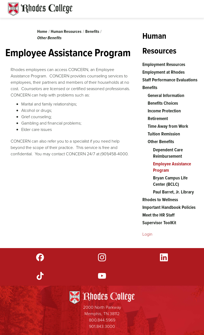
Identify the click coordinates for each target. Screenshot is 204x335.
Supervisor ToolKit (159, 222)
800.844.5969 (102, 320)
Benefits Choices (163, 103)
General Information (166, 95)
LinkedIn (164, 257)
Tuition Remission (164, 133)
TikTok (40, 276)
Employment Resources (163, 64)
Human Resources (66, 31)
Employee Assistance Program (172, 167)
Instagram (102, 257)
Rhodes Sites (40, 9)
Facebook (40, 257)
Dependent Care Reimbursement (168, 153)
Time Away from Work (168, 126)
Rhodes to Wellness (160, 199)
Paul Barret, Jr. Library (173, 191)
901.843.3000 (102, 326)
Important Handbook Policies (169, 207)
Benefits (92, 31)
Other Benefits (49, 38)
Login (147, 234)
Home (42, 31)
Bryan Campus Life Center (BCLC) (170, 181)
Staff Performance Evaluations (169, 79)
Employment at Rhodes (163, 72)
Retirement (158, 118)
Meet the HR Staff (158, 214)
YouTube (102, 276)
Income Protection (164, 110)
